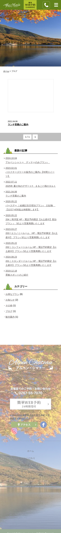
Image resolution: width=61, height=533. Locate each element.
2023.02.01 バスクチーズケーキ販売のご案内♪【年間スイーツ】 (30, 172)
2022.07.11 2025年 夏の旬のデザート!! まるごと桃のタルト (31, 183)
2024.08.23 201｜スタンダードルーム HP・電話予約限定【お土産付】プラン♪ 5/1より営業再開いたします (31, 261)
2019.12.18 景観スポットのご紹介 (17, 272)
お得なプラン (12, 294)
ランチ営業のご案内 (18, 124)
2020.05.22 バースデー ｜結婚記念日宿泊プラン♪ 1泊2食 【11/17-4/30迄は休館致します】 (30, 205)
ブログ (9, 311)
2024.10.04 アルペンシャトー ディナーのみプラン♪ (28, 160)
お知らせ (10, 300)
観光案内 (10, 317)
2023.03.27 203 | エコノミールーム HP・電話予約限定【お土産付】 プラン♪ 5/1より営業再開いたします (32, 233)
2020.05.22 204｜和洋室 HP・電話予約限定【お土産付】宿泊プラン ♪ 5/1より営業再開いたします (31, 219)
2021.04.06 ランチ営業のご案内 (16, 193)
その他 (9, 305)
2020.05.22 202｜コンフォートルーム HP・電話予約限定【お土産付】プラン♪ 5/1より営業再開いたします (31, 247)
